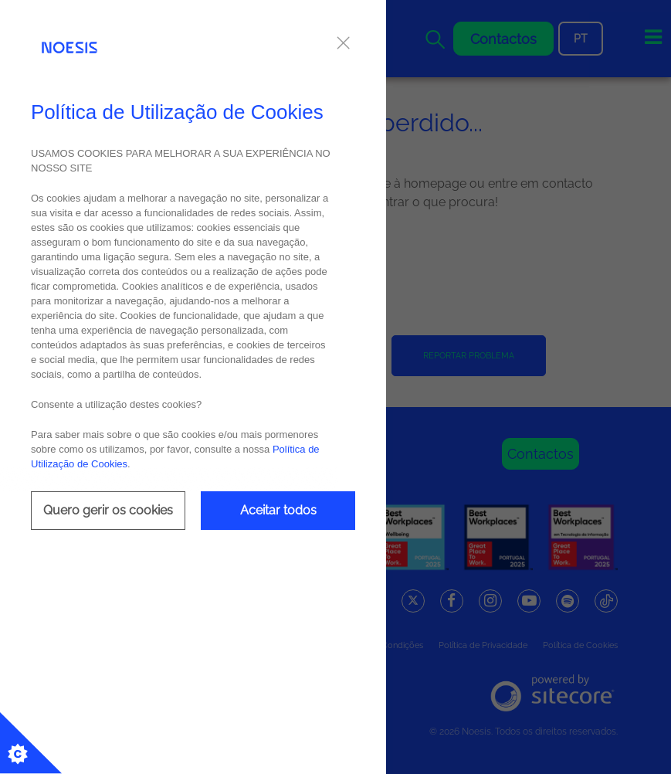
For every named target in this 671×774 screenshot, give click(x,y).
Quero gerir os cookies (108, 510)
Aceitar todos (278, 510)
